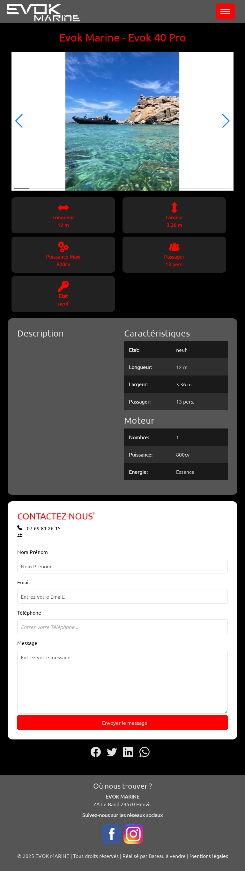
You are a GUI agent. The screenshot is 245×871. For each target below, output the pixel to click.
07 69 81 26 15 (39, 528)
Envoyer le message (124, 722)
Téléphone (29, 612)
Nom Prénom (32, 552)
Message (27, 643)
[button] (19, 121)
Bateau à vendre (167, 855)
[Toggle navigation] (225, 11)
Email (23, 582)
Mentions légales (208, 855)
